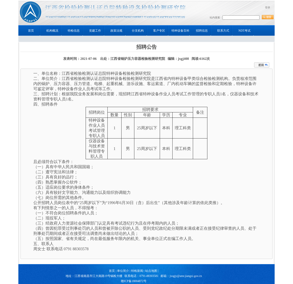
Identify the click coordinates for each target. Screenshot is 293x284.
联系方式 (223, 30)
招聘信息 (202, 30)
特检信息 (74, 30)
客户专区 (159, 30)
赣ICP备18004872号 (133, 281)
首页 (31, 30)
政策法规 (116, 30)
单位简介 (123, 270)
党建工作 (95, 30)
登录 (267, 7)
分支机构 (138, 30)
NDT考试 (245, 30)
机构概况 (52, 30)
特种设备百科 (180, 30)
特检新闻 (137, 270)
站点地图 (151, 270)
